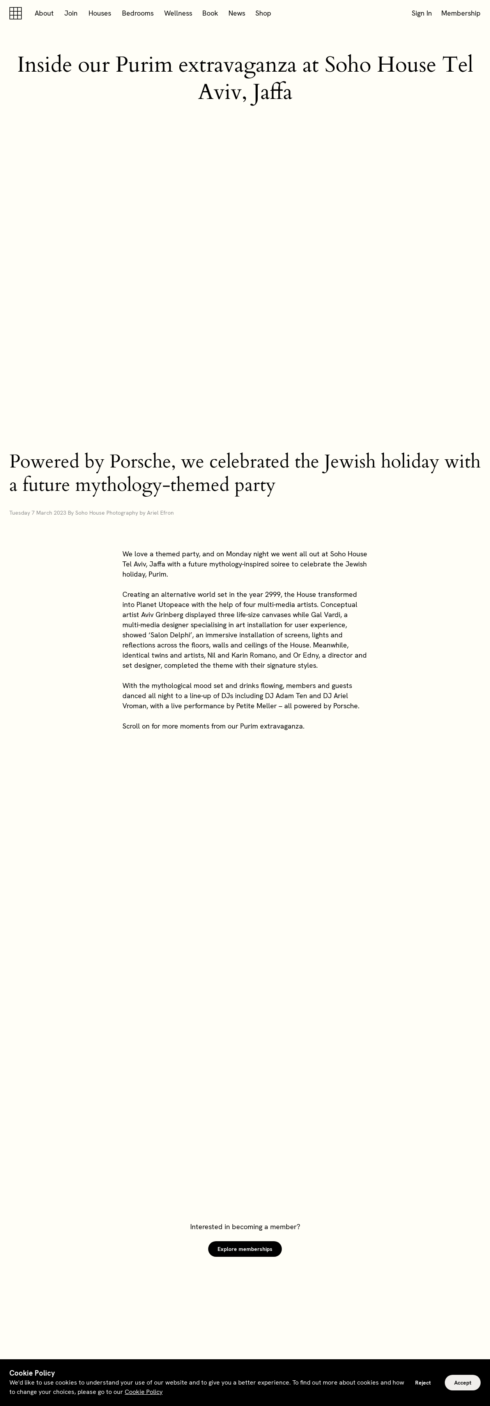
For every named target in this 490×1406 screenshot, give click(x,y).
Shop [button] (263, 13)
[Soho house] (17, 13)
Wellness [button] (178, 13)
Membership (461, 13)
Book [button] (210, 13)
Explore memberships (245, 1249)
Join (71, 13)
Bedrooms (138, 13)
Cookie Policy (144, 1392)
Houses (99, 13)
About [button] (44, 13)
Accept (462, 1382)
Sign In (422, 13)
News (236, 13)
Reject (423, 1382)
